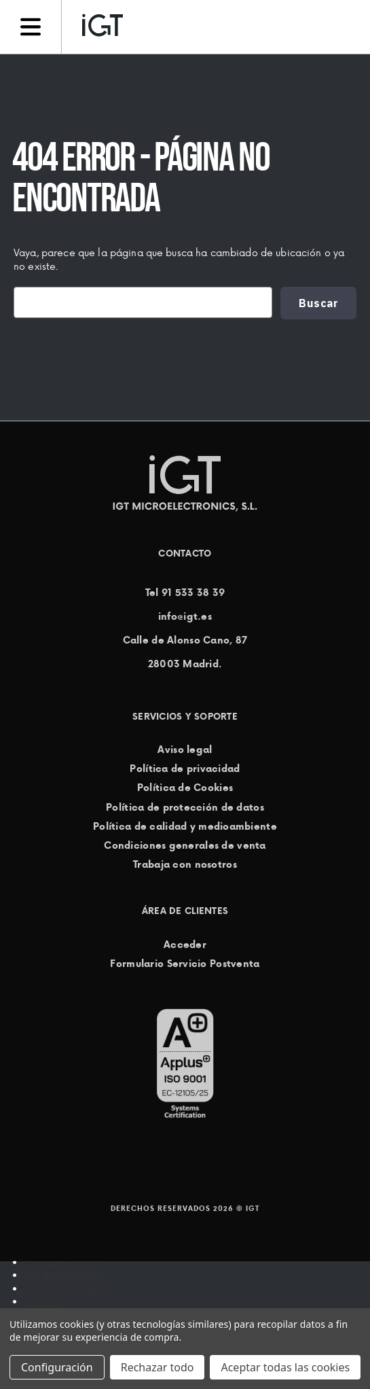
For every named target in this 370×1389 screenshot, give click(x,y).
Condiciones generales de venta (184, 845)
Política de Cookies (185, 788)
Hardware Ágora (63, 1274)
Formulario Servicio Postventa (184, 963)
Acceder (185, 944)
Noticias (43, 1301)
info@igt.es (185, 616)
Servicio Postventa (67, 1288)
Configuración (57, 1367)
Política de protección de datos (185, 807)
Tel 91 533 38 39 (185, 592)
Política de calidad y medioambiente (185, 826)
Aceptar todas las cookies (285, 1367)
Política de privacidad (185, 768)
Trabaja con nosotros (185, 864)
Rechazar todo (157, 1367)
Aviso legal (185, 749)
